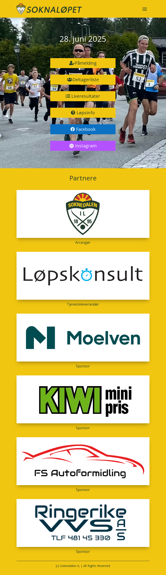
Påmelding (86, 63)
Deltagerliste (86, 79)
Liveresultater (85, 96)
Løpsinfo (86, 113)
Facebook (86, 129)
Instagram (86, 146)
